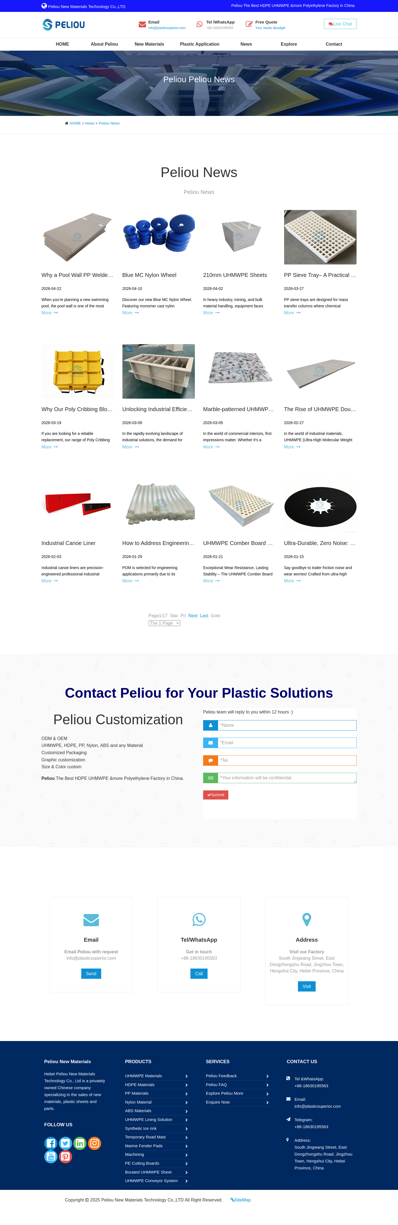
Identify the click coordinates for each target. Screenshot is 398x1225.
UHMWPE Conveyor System (151, 1180)
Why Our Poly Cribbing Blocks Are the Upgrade (99, 409)
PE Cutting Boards (142, 1163)
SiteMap (243, 1200)
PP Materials (137, 1093)
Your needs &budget (270, 28)
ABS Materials (138, 1110)
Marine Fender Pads (144, 1145)
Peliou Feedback (221, 1075)
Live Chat (340, 24)
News (90, 123)
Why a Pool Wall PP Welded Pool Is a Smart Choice (105, 275)
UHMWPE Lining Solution (148, 1119)
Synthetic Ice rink (141, 1128)
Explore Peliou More (224, 1093)
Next (193, 615)
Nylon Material (138, 1102)
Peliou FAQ (216, 1084)
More (46, 312)
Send (91, 973)
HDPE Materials (140, 1084)
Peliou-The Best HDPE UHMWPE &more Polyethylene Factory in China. (293, 5)
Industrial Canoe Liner (68, 543)
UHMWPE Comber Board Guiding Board (253, 543)
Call (199, 973)
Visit (307, 986)
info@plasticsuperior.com (166, 28)
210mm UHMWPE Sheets (235, 275)
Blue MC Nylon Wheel (149, 275)
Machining (134, 1154)
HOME (75, 123)
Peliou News (109, 123)
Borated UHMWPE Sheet (148, 1172)
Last (204, 615)
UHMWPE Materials (143, 1075)
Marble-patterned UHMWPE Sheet (245, 409)
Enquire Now (218, 1102)
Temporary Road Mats (145, 1137)
